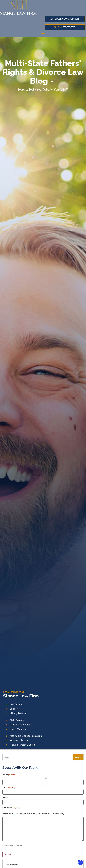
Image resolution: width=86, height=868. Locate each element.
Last (45, 778)
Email (8, 788)
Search (78, 757)
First (4, 778)
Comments (11, 808)
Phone (5, 798)
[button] (43, 34)
